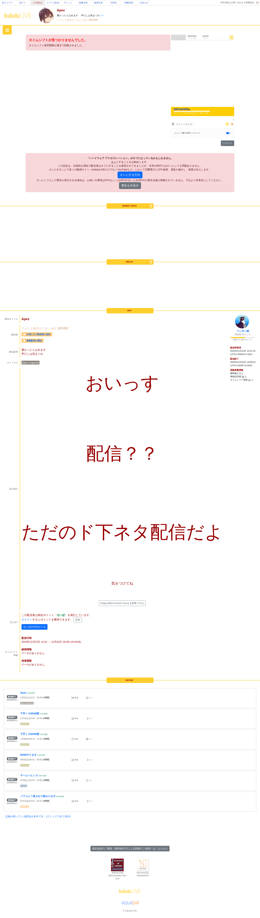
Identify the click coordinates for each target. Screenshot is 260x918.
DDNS (113, 2)
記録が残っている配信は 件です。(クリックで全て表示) (38, 816)
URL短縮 (224, 2)
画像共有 (83, 2)
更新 (77, 619)
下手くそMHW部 (29, 713)
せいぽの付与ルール (34, 626)
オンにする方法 (130, 174)
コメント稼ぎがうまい (70, 19)
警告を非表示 (130, 185)
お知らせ (144, 2)
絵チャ (22, 2)
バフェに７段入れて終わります (38, 796)
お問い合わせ (237, 2)
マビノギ (25, 807)
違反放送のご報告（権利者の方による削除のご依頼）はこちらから (130, 848)
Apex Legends (30, 362)
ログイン (26, 619)
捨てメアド (7, 2)
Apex (23, 692)
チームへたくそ (29, 775)
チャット (68, 2)
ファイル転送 (52, 2)
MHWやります (28, 754)
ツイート (227, 143)
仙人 (86, 19)
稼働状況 (250, 2)
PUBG (23, 786)
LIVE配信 (37, 2)
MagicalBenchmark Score (122, 603)
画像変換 (128, 2)
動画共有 (98, 2)
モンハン (25, 724)
